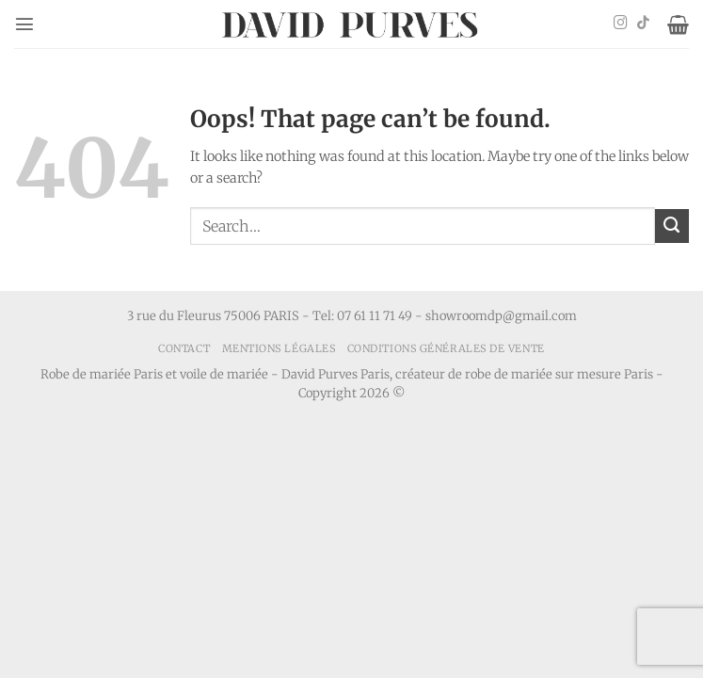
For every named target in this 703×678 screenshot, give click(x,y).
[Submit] (672, 226)
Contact (184, 348)
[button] (24, 23)
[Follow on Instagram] (621, 23)
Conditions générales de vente (446, 348)
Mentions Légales (279, 348)
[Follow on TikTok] (643, 23)
